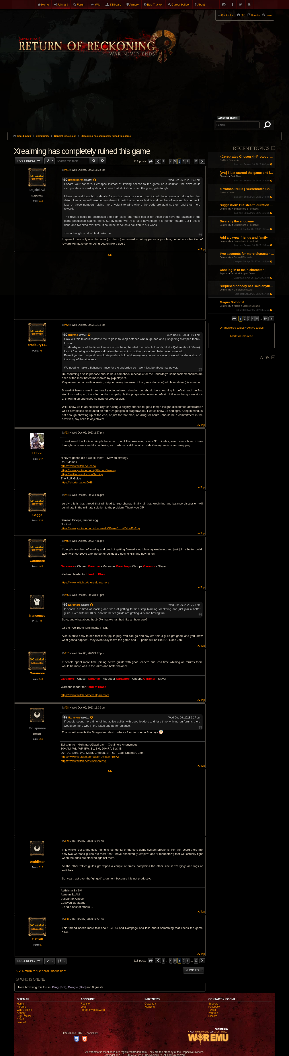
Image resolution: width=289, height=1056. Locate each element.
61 (41, 621)
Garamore (37, 561)
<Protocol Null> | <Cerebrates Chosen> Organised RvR (247, 189)
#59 (66, 841)
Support (223, 273)
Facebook (214, 1006)
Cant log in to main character (242, 270)
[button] (234, 318)
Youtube (213, 1013)
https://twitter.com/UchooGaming (82, 474)
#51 (66, 169)
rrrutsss (73, 335)
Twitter (212, 1009)
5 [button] (257, 318)
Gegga (37, 515)
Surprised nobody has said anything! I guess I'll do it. (247, 286)
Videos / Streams (251, 306)
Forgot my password (93, 1009)
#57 (66, 653)
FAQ (242, 15)
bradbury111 (37, 345)
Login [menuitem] (268, 15)
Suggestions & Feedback (246, 209)
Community (225, 209)
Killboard (115, 4)
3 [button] (249, 318)
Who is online (32, 979)
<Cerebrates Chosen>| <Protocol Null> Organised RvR (247, 156)
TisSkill (37, 939)
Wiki (98, 4)
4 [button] (253, 318)
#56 (66, 595)
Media (237, 306)
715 (41, 200)
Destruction (234, 160)
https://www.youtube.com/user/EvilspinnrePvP (90, 756)
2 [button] (245, 318)
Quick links (227, 15)
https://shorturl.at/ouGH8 (77, 482)
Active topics (255, 327)
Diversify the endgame (237, 221)
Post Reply (27, 160)
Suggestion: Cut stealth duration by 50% (247, 205)
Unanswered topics (232, 327)
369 (41, 739)
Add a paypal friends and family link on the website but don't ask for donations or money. (247, 237)
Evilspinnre (37, 728)
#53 (66, 432)
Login (84, 1006)
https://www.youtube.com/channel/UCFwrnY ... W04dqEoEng (100, 528)
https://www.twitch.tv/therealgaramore (85, 582)
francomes (37, 615)
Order (232, 192)
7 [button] (184, 161)
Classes (224, 176)
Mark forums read (241, 336)
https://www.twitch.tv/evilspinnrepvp (84, 761)
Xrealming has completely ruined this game (106, 136)
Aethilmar (37, 862)
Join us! (21, 1022)
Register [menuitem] (255, 15)
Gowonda (150, 1003)
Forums (21, 1006)
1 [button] (163, 161)
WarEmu (149, 1006)
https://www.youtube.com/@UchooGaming (88, 470)
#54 (66, 495)
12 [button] (196, 161)
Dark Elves (235, 176)
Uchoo (37, 453)
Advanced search (229, 118)
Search (268, 125)
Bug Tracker (155, 4)
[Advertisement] (144, 99)
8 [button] (188, 161)
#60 (66, 919)
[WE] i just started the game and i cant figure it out (247, 173)
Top (203, 249)
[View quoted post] (95, 180)
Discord (212, 1016)
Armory (134, 4)
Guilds (223, 160)
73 (41, 350)
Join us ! (62, 4)
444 (41, 566)
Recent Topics (251, 148)
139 (41, 520)
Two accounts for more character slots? (247, 253)
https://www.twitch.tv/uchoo (78, 466)
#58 (66, 707)
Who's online (24, 1009)
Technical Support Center (242, 273)
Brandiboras (76, 180)
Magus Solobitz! (232, 302)
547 (41, 458)
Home (45, 4)
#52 (66, 324)
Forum (81, 4)
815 (41, 867)
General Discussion (243, 257)
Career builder (181, 4)
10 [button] (265, 318)
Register (86, 1003)
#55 (66, 540)
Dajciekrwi (37, 190)
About (201, 4)
